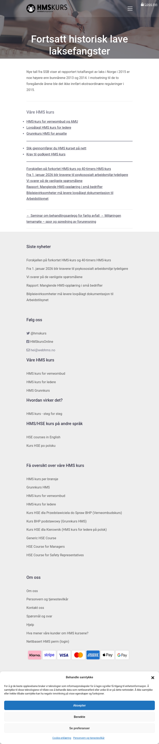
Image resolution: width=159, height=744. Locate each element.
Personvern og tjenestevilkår (89, 738)
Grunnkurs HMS (38, 487)
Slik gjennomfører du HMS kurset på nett (56, 148)
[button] (153, 677)
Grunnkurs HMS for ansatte (46, 134)
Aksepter (79, 705)
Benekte (79, 717)
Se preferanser (79, 728)
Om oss (32, 591)
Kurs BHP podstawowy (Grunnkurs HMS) (56, 521)
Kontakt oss (35, 608)
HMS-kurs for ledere (41, 504)
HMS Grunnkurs (38, 391)
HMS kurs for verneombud (45, 374)
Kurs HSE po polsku (41, 446)
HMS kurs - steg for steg (44, 414)
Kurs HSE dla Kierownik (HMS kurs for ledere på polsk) (66, 530)
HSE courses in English (43, 437)
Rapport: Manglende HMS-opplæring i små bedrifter (64, 187)
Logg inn (151, 4)
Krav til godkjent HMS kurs (46, 154)
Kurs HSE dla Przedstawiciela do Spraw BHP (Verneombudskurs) (74, 513)
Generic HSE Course (41, 538)
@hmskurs (38, 333)
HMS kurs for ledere (41, 382)
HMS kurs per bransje (42, 479)
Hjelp (30, 625)
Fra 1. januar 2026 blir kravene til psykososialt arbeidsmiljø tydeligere (77, 175)
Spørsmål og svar (39, 616)
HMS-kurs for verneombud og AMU (52, 122)
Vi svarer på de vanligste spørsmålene (54, 181)
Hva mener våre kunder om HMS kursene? (57, 633)
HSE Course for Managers (45, 547)
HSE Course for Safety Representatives (55, 555)
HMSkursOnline (41, 342)
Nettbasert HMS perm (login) (47, 641)
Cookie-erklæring (61, 738)
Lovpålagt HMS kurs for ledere (48, 128)
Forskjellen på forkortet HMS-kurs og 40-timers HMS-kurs (68, 169)
